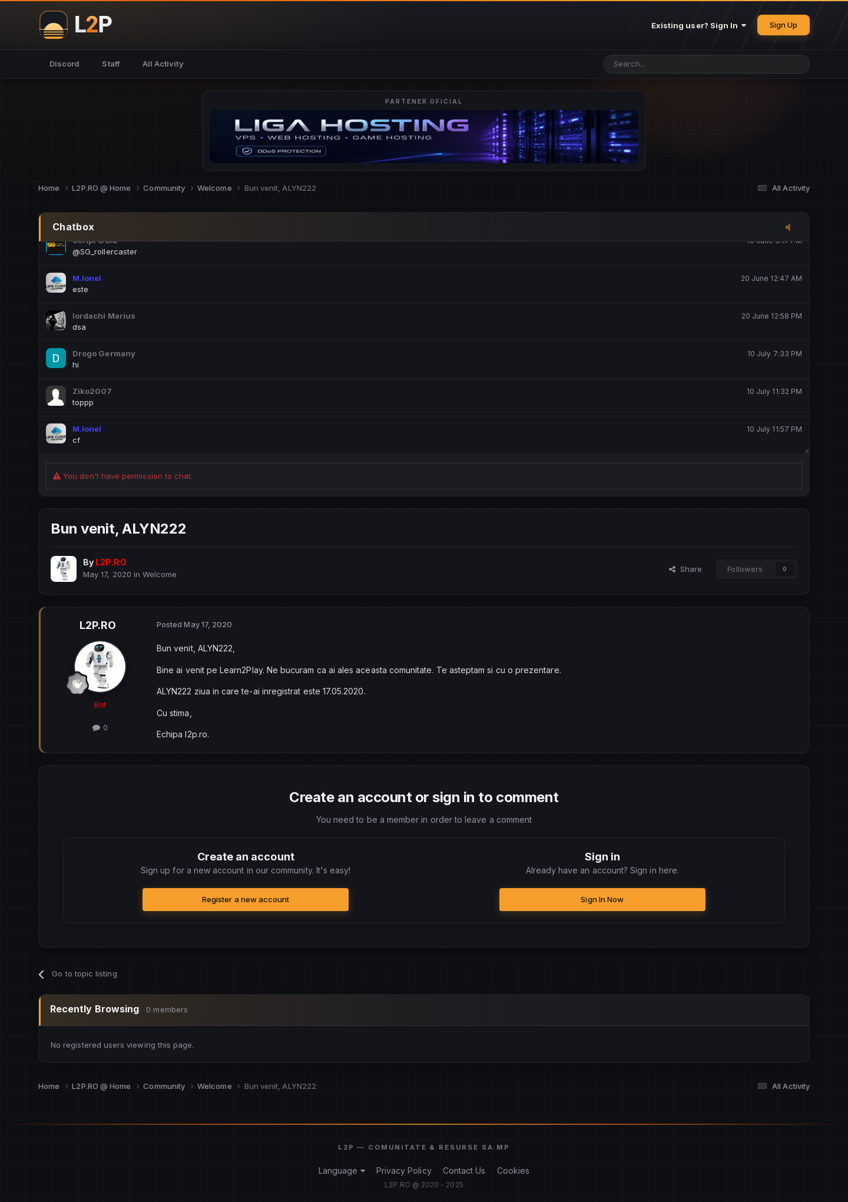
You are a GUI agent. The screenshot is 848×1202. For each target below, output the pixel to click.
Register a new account (245, 899)
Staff (111, 63)
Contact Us (464, 1170)
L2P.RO (98, 625)
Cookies (513, 1170)
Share (686, 569)
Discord (64, 63)
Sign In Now (602, 899)
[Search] (663, 64)
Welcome (160, 574)
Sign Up (783, 24)
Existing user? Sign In (699, 25)
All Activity (163, 63)
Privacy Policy (404, 1170)
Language (342, 1170)
